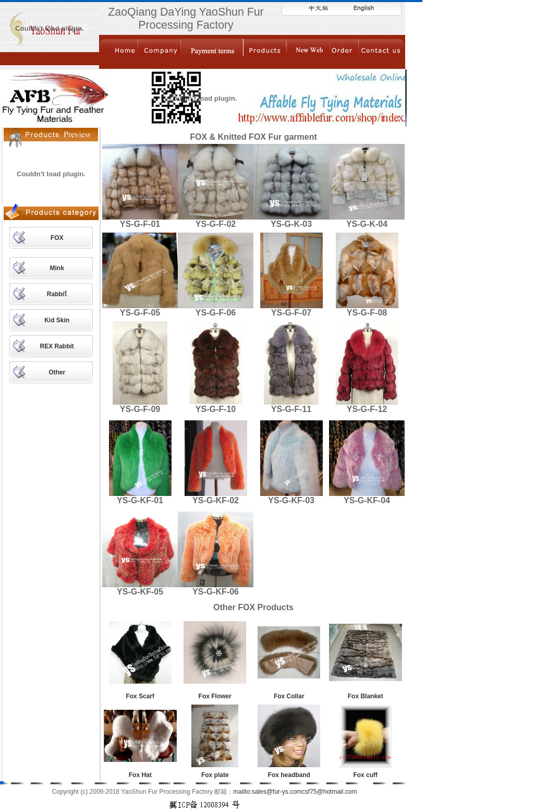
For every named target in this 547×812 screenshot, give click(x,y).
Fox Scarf (140, 696)
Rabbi (55, 294)
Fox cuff (365, 775)
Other (56, 372)
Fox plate (215, 775)
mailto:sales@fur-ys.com (267, 791)
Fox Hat (140, 775)
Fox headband (289, 775)
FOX (57, 237)
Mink (57, 268)
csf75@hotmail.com (329, 791)
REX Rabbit (57, 346)
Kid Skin (56, 320)
